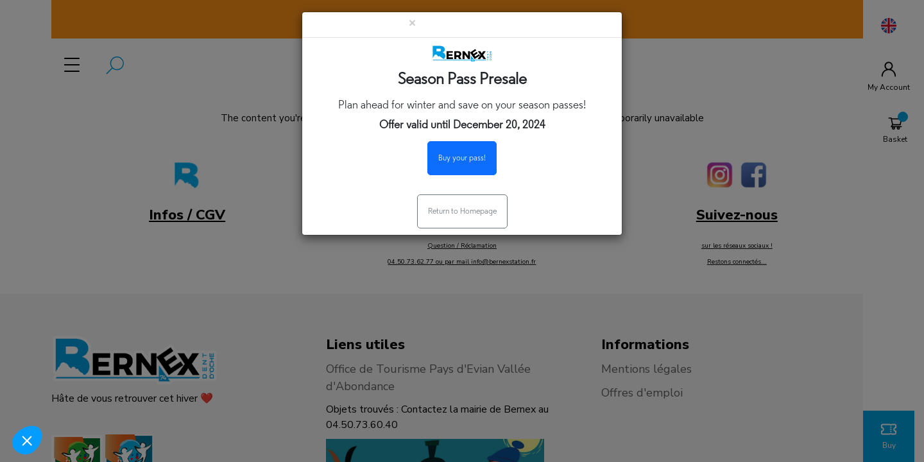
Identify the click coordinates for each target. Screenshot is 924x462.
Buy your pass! (462, 158)
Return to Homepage (462, 211)
